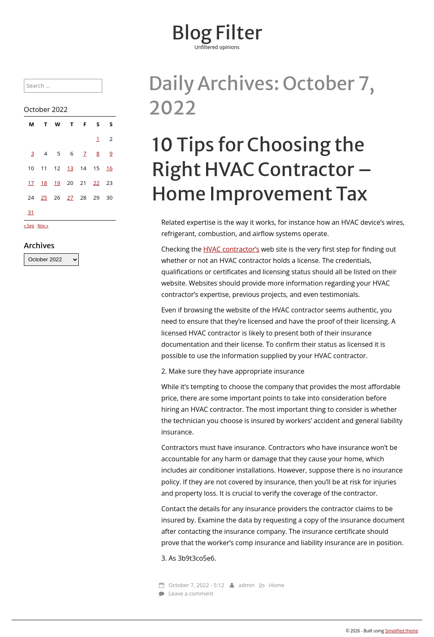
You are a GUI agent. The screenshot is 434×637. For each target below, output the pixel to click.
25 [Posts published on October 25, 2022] (44, 197)
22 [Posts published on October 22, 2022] (96, 183)
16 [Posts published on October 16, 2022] (109, 168)
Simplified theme (401, 631)
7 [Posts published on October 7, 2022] (85, 153)
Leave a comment (190, 593)
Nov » (42, 226)
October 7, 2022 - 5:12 (196, 585)
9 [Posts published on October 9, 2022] (111, 153)
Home (276, 585)
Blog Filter (217, 32)
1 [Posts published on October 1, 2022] (98, 139)
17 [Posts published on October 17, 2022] (31, 183)
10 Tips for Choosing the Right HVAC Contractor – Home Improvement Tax (262, 169)
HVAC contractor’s (231, 249)
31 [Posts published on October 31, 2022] (31, 212)
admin (247, 585)
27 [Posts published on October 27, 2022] (70, 197)
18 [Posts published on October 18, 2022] (44, 183)
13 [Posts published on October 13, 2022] (70, 168)
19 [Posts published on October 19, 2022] (57, 183)
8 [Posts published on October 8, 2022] (98, 153)
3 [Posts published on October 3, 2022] (32, 153)
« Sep (29, 226)
